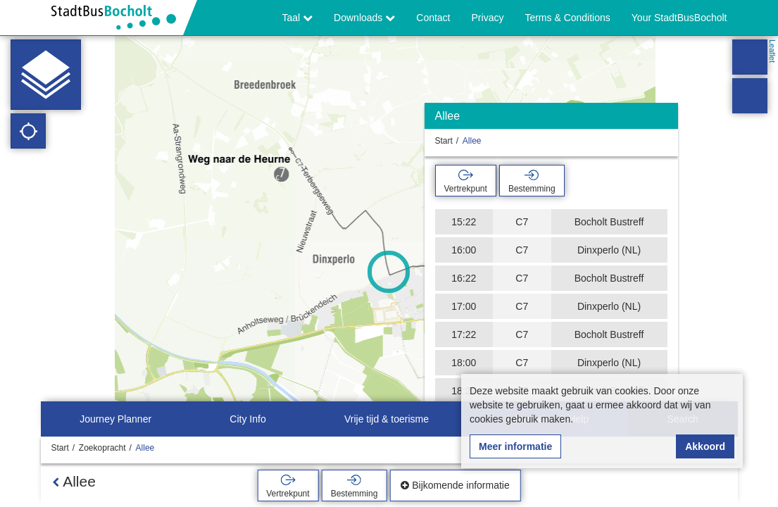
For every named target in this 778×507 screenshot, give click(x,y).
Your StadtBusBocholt (679, 17)
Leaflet (772, 51)
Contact (433, 17)
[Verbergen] (665, 119)
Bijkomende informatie (455, 485)
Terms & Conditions (567, 17)
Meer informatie (515, 446)
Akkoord (705, 446)
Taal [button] (297, 17)
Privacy (488, 17)
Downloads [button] (364, 17)
